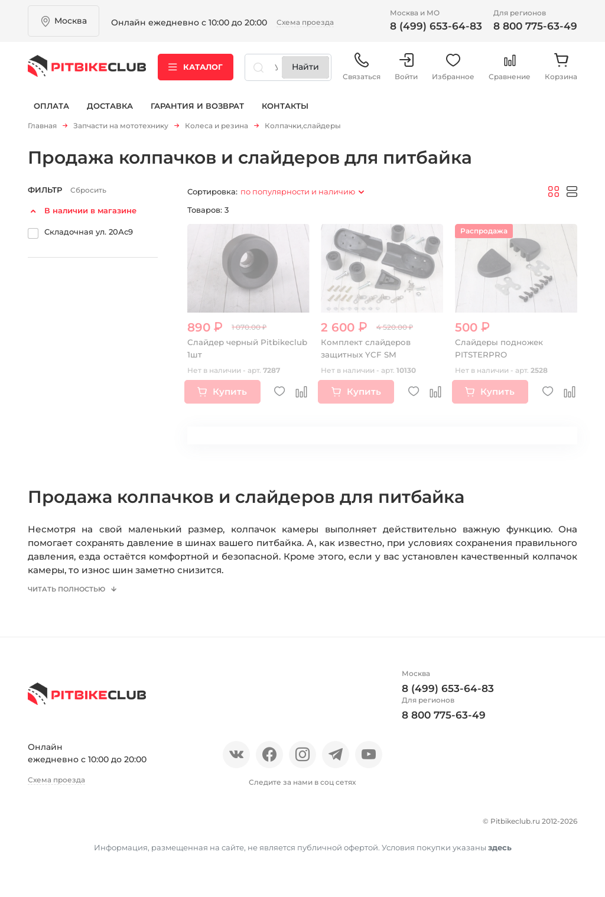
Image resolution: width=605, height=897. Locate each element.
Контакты (285, 111)
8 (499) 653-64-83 (436, 26)
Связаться (361, 70)
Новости (139, 826)
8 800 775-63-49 (535, 26)
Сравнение (510, 70)
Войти (406, 70)
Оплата (51, 111)
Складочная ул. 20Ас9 (88, 232)
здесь (500, 870)
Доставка (110, 111)
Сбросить (88, 191)
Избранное (453, 70)
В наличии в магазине (90, 211)
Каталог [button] (195, 70)
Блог (184, 826)
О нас (41, 826)
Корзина (561, 70)
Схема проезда (305, 22)
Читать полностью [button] (72, 596)
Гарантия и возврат (197, 111)
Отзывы (86, 826)
